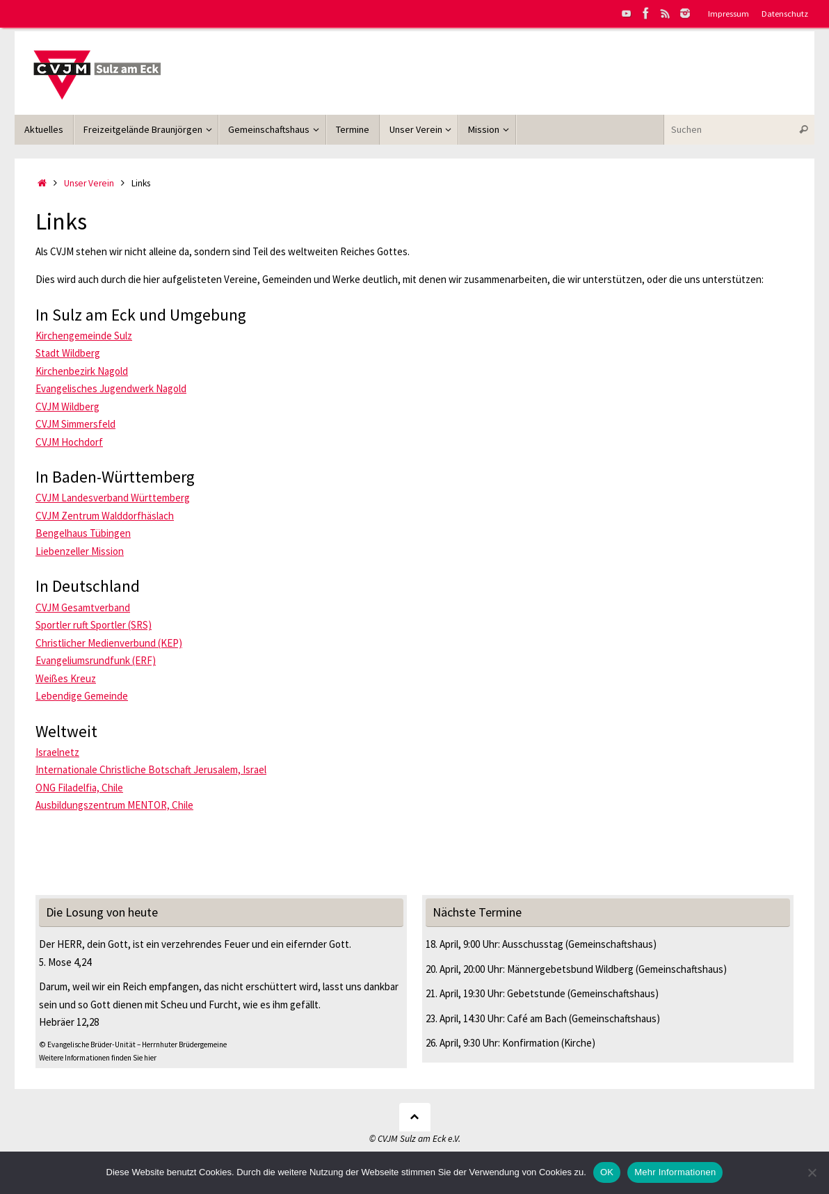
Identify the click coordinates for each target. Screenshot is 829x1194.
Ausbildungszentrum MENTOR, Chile (114, 805)
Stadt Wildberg (67, 353)
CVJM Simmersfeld (75, 423)
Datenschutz (785, 13)
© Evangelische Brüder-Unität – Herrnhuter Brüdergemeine (133, 1044)
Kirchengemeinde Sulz (83, 335)
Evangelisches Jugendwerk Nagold (110, 388)
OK (606, 1172)
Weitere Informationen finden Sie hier (97, 1058)
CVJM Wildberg (67, 406)
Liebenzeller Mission (79, 551)
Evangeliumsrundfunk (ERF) (95, 660)
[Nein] (812, 1172)
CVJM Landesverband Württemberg (112, 497)
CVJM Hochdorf (69, 442)
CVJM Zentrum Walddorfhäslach (104, 515)
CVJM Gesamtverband (82, 607)
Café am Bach (537, 1018)
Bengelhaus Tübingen (83, 533)
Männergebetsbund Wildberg (570, 969)
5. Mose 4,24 (65, 962)
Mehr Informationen (675, 1172)
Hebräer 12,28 (69, 1021)
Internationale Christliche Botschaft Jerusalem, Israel (150, 769)
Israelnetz (57, 752)
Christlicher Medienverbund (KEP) (108, 643)
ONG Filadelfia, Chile (79, 787)
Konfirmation (530, 1042)
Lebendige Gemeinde (81, 695)
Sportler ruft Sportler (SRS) (93, 624)
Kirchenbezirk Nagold (81, 371)
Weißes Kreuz (65, 678)
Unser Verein (89, 183)
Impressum (728, 13)
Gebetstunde (536, 993)
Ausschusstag (532, 944)
